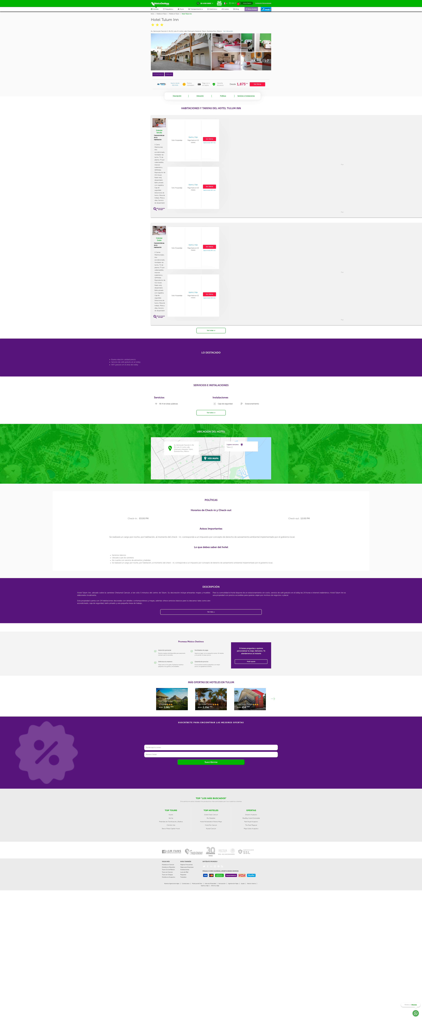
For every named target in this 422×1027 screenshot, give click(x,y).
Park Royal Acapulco (251, 821)
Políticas (223, 96)
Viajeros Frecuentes (186, 864)
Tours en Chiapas (167, 874)
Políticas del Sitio (197, 883)
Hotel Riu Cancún (211, 825)
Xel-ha (171, 818)
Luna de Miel (184, 871)
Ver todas (211, 330)
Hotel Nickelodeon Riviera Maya (211, 821)
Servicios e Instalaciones (246, 96)
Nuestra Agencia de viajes (171, 883)
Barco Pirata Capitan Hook (171, 828)
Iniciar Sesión (247, 3)
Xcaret (171, 814)
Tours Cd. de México (168, 869)
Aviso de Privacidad (210, 883)
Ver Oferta (257, 84)
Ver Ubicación (228, 31)
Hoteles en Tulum (162, 14)
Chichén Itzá (171, 825)
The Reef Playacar (251, 825)
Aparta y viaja (205, 885)
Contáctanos (185, 883)
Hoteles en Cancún (168, 864)
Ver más (211, 611)
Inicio (152, 14)
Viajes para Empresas (186, 866)
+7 (267, 61)
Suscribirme (211, 761)
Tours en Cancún (167, 871)
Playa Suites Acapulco (251, 828)
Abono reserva (251, 883)
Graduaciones (184, 869)
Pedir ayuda (251, 661)
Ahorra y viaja (215, 885)
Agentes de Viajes (233, 883)
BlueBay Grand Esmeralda (251, 818)
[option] (193, 188)
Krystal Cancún (211, 828)
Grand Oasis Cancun (211, 814)
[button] (197, 9)
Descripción (177, 96)
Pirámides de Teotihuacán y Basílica (171, 821)
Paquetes (183, 874)
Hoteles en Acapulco (168, 876)
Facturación (222, 883)
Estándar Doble (159, 239)
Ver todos (211, 412)
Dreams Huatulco (251, 814)
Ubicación (200, 96)
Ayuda (243, 883)
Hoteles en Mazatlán (168, 866)
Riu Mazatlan (211, 818)
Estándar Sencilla (159, 131)
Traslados (183, 876)
